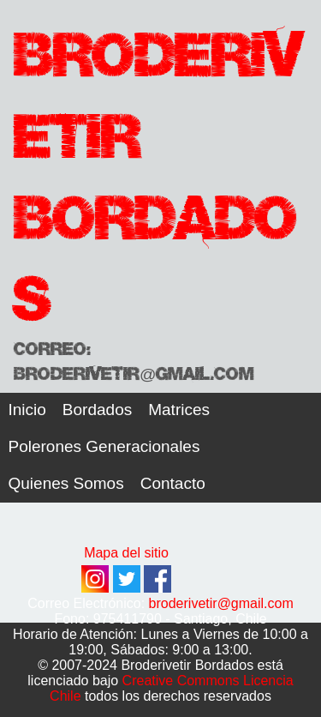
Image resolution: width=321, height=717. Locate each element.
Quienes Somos (66, 483)
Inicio (27, 410)
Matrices (179, 410)
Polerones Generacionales (104, 446)
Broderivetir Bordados (158, 171)
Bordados (97, 410)
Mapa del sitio (126, 552)
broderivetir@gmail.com (221, 603)
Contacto (172, 483)
